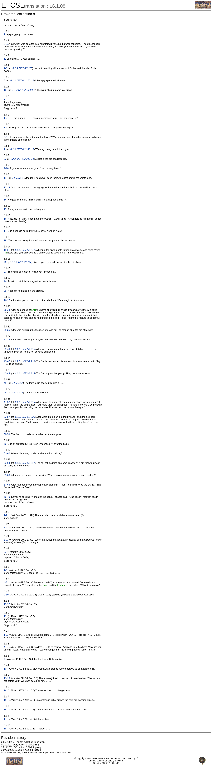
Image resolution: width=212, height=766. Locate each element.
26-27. (7, 300)
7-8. (6, 68)
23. (5, 271)
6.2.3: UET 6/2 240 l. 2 (22, 149)
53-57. (7, 417)
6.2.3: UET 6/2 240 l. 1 (22, 159)
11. (5, 99)
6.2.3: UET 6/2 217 (25, 463)
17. (5, 231)
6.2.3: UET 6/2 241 (25, 250)
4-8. (6, 582)
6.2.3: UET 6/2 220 (25, 417)
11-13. (7, 678)
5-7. (6, 540)
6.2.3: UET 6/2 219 (25, 402)
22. (5, 262)
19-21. (7, 250)
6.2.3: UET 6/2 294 (21, 262)
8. (5, 159)
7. (5, 149)
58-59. (7, 434)
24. (5, 281)
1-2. (6, 118)
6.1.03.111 (17, 178)
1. (5, 34)
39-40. (7, 349)
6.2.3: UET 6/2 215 (25, 349)
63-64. (7, 463)
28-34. (7, 310)
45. (5, 383)
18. (5, 240)
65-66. (7, 475)
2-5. (6, 44)
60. (5, 444)
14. (5, 199)
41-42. (7, 361)
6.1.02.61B (17, 392)
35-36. (7, 330)
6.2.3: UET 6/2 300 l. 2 (23, 90)
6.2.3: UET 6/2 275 (22, 68)
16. (5, 219)
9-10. (6, 168)
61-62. (7, 453)
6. (5, 59)
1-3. (6, 570)
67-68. (7, 484)
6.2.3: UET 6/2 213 (25, 373)
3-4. (6, 127)
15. (5, 209)
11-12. (7, 604)
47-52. (7, 402)
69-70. (7, 497)
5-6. (6, 137)
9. (5, 80)
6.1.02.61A (17, 383)
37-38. (7, 339)
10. (5, 90)
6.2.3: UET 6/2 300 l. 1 (22, 80)
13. (5, 616)
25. (5, 291)
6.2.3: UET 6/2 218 (25, 361)
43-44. (7, 373)
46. (5, 392)
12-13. (7, 187)
